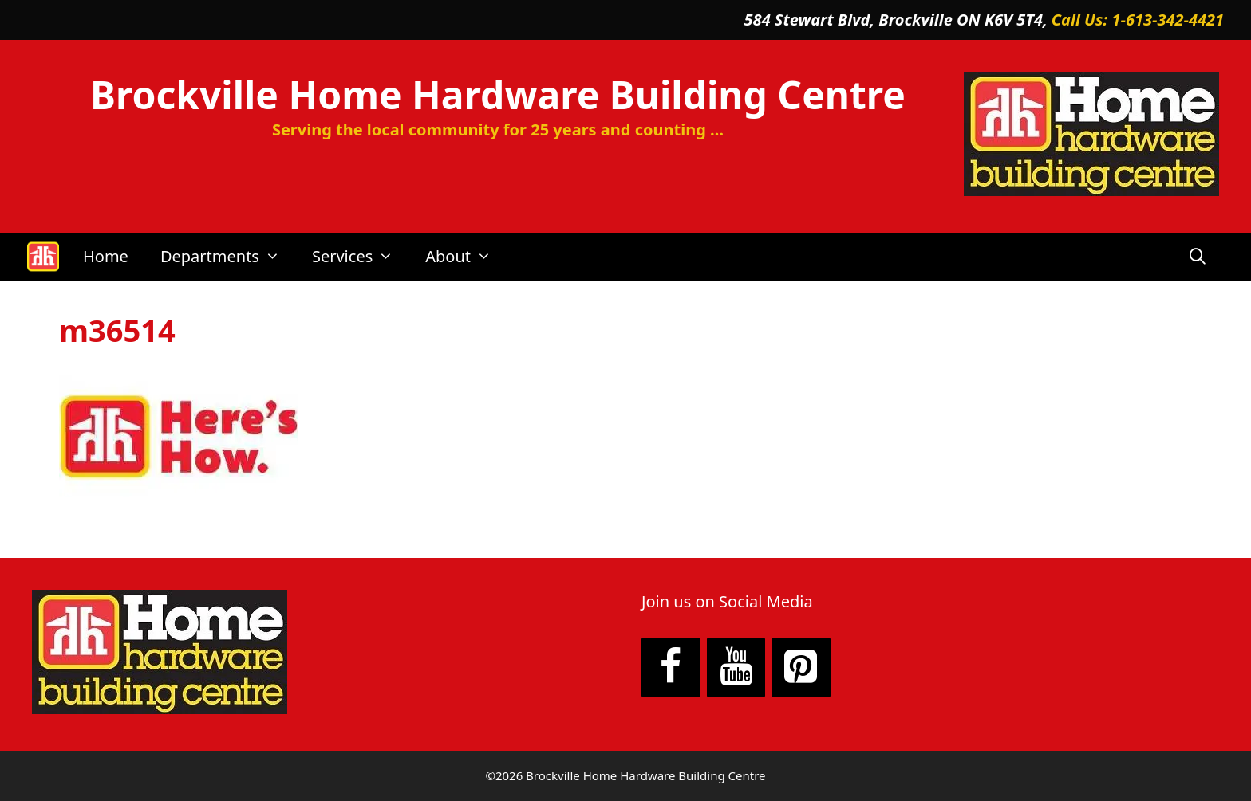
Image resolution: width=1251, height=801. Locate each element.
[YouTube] (736, 668)
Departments (228, 257)
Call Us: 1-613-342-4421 (1138, 19)
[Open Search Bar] (1197, 257)
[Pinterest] (801, 668)
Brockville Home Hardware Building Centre (498, 94)
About (466, 257)
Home (105, 256)
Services (360, 257)
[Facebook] (670, 668)
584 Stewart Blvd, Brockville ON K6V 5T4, (898, 19)
